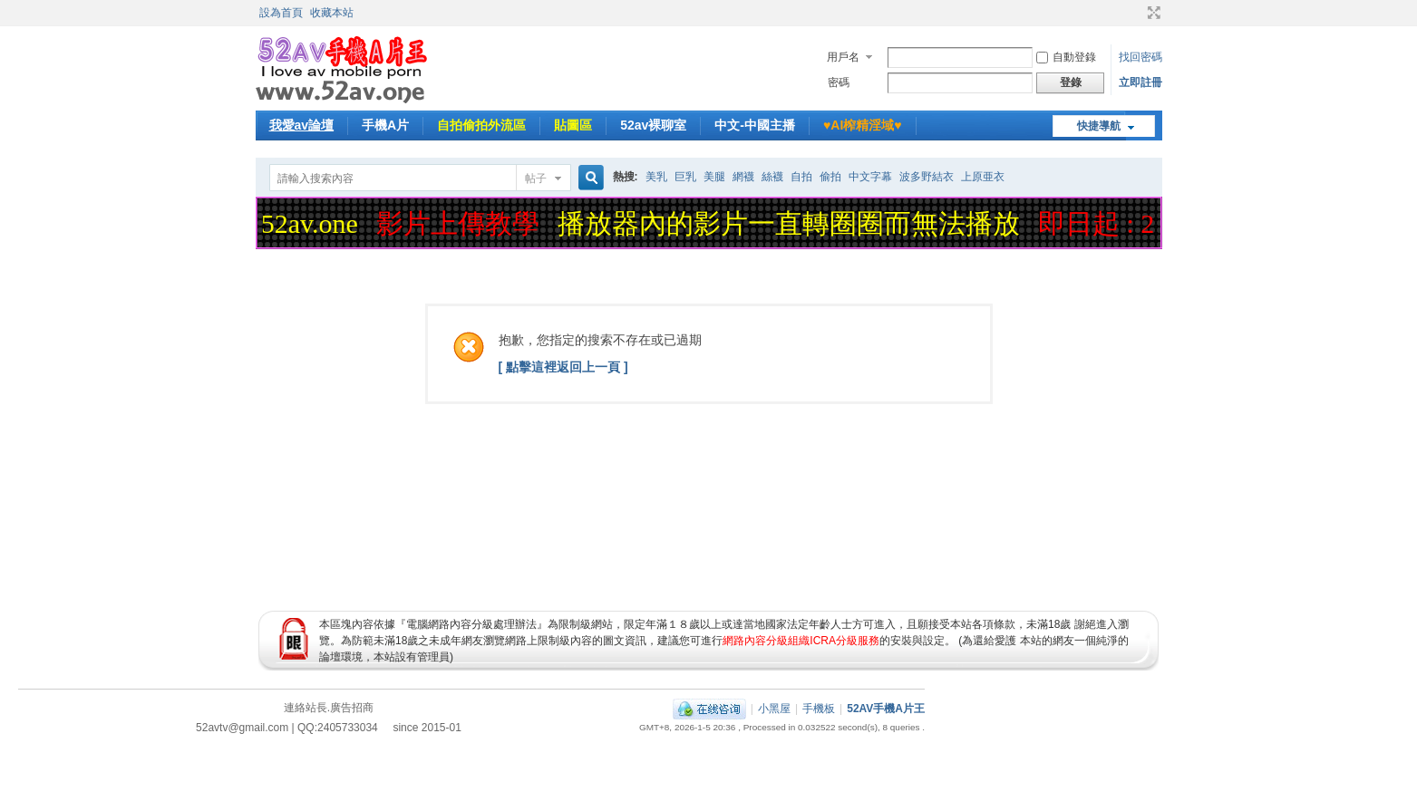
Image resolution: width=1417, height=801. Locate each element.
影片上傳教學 (461, 223)
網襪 (743, 176)
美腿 (714, 176)
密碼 (838, 82)
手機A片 (385, 125)
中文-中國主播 (754, 125)
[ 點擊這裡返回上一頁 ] (563, 367)
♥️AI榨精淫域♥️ (862, 125)
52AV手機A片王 (886, 708)
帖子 (536, 178)
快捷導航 (1099, 126)
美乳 (656, 176)
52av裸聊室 (653, 125)
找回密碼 (1140, 57)
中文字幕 (870, 176)
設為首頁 (281, 12)
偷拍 (830, 176)
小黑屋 (774, 708)
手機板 (818, 708)
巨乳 (685, 176)
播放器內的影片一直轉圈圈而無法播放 (792, 223)
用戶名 (843, 57)
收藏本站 (332, 12)
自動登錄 (1066, 57)
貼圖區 (573, 125)
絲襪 (772, 176)
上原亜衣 (983, 176)
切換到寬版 (1151, 13)
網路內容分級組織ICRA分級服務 (801, 640)
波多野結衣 (926, 176)
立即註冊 (1140, 82)
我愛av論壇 (302, 125)
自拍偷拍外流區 (481, 125)
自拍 (801, 176)
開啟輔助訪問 (1136, 13)
